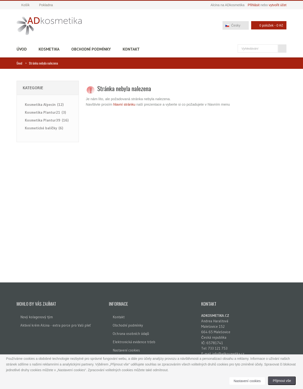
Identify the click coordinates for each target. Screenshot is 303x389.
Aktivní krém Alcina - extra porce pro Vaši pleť (55, 325)
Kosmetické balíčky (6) (44, 128)
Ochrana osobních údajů (131, 333)
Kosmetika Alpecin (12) (44, 104)
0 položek (267, 25)
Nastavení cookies (126, 350)
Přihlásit (254, 5)
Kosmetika (49, 49)
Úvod (22, 49)
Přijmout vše (282, 381)
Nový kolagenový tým (36, 317)
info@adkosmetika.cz (228, 354)
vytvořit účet (277, 5)
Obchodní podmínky (91, 49)
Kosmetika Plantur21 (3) (45, 112)
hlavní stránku (124, 104)
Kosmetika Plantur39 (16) (47, 120)
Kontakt (131, 49)
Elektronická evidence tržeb (134, 342)
